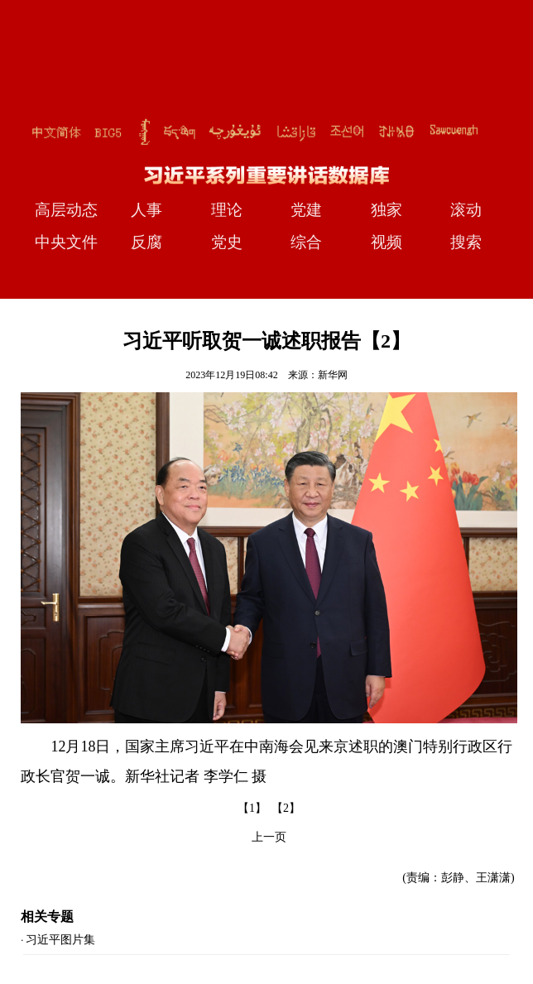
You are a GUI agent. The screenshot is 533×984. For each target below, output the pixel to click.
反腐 (146, 242)
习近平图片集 (60, 940)
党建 (306, 209)
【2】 (285, 808)
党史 (226, 242)
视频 (386, 242)
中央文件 (66, 242)
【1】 (252, 808)
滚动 (466, 209)
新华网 (333, 375)
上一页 (269, 837)
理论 (226, 209)
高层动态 (66, 209)
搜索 (466, 242)
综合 (306, 242)
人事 (146, 209)
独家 (386, 209)
